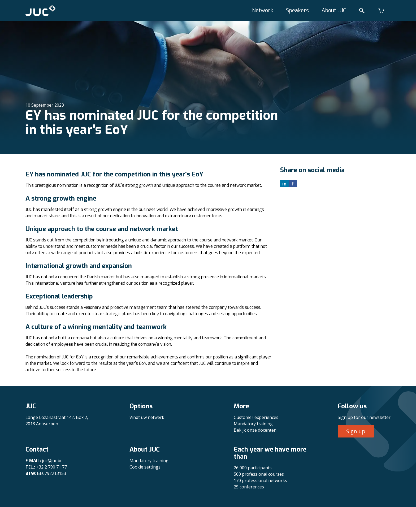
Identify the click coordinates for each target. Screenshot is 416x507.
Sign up (355, 431)
